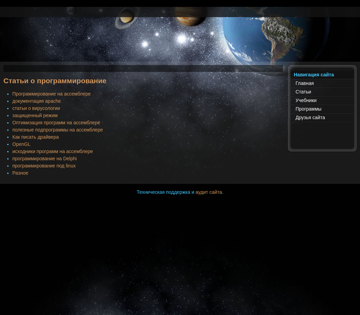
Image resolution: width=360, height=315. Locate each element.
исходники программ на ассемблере (52, 151)
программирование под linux (44, 165)
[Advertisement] (180, 46)
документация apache (36, 101)
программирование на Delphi (44, 158)
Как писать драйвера (35, 137)
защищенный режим (35, 115)
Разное (20, 173)
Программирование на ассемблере (51, 94)
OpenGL (21, 144)
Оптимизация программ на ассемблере (56, 122)
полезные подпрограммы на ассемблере (57, 130)
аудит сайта (208, 192)
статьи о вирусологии (36, 108)
